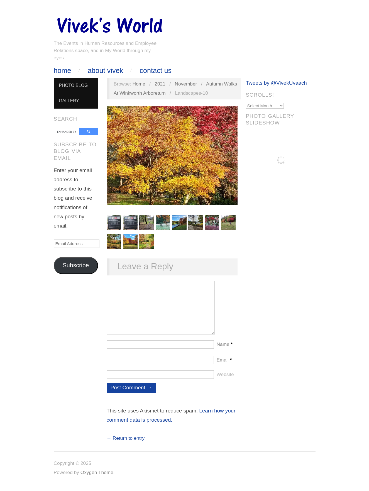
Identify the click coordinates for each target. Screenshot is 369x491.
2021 (160, 84)
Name (225, 350)
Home (62, 70)
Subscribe (76, 265)
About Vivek (105, 70)
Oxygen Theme (96, 478)
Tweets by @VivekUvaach (276, 83)
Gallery (69, 100)
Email (224, 365)
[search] (67, 132)
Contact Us (156, 70)
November (186, 84)
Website (225, 380)
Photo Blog (73, 85)
